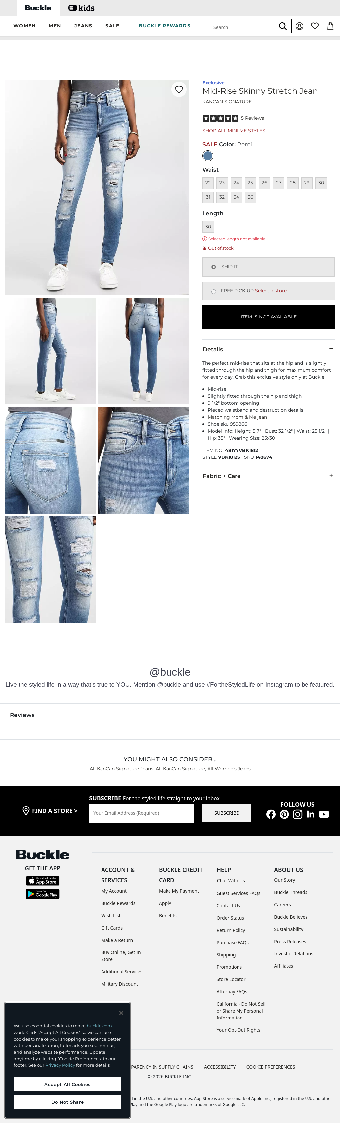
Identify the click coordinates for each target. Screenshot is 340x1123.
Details (269, 349)
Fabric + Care (269, 475)
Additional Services (121, 971)
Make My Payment (179, 891)
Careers (282, 904)
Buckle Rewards (118, 903)
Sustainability (288, 929)
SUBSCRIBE (226, 813)
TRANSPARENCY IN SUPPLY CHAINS (154, 1067)
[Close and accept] (121, 1013)
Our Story (284, 880)
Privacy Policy (60, 1065)
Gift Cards (112, 928)
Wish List (110, 915)
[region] (67, 1060)
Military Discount (119, 984)
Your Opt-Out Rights (239, 1030)
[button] (24, 26)
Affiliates (283, 966)
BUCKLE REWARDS (165, 26)
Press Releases (290, 941)
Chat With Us (231, 880)
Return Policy (231, 930)
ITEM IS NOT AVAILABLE (269, 317)
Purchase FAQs (233, 942)
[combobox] (242, 26)
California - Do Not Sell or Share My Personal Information (241, 1011)
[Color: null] (208, 156)
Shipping (226, 954)
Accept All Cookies (67, 1084)
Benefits (168, 915)
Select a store (271, 291)
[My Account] (299, 26)
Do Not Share (67, 1102)
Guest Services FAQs (238, 893)
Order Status (230, 918)
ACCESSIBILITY (220, 1067)
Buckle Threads (290, 892)
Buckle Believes (290, 917)
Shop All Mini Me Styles (233, 131)
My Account (114, 891)
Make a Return (117, 940)
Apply (165, 903)
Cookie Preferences (270, 1067)
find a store (55, 811)
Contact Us (228, 905)
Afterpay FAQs (232, 991)
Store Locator (231, 979)
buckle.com (99, 1025)
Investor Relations (293, 953)
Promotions (229, 967)
